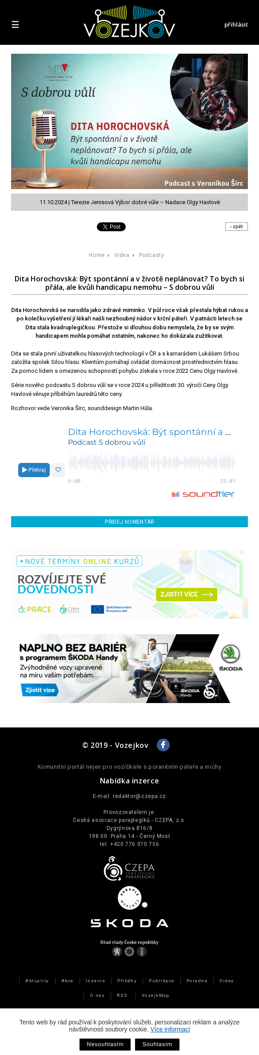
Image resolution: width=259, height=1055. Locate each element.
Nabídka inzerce (129, 781)
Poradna (197, 980)
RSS (122, 995)
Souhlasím (157, 1044)
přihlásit (236, 24)
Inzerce (95, 980)
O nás (97, 995)
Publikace (161, 980)
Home (96, 255)
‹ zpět (236, 226)
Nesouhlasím (105, 1044)
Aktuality (37, 980)
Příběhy (127, 980)
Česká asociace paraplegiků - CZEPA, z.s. (129, 820)
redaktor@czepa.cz (139, 796)
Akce (67, 980)
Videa (122, 255)
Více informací (170, 1029)
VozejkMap (156, 995)
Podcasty (151, 255)
